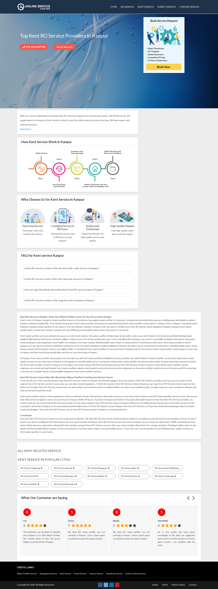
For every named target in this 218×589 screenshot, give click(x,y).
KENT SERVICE (146, 6)
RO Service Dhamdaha (65, 484)
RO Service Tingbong (31, 468)
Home (155, 584)
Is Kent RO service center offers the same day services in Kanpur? (58, 278)
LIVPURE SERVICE (189, 6)
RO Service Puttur (130, 476)
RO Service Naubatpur (65, 476)
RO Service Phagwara (98, 468)
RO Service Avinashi (63, 468)
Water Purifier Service (27, 573)
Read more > (26, 129)
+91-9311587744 (34, 46)
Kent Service (65, 573)
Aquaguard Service (48, 573)
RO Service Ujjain (129, 468)
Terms (165, 584)
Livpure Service (96, 573)
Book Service (64, 46)
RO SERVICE (127, 6)
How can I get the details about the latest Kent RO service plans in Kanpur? (63, 289)
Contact (193, 584)
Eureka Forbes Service (135, 573)
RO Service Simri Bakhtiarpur (168, 468)
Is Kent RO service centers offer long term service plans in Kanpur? (59, 300)
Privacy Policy (178, 584)
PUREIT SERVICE (166, 6)
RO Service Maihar (97, 476)
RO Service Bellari (29, 484)
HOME (114, 6)
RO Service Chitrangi (165, 476)
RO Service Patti (29, 476)
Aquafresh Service (114, 573)
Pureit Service (80, 573)
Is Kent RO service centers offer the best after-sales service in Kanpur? (61, 268)
